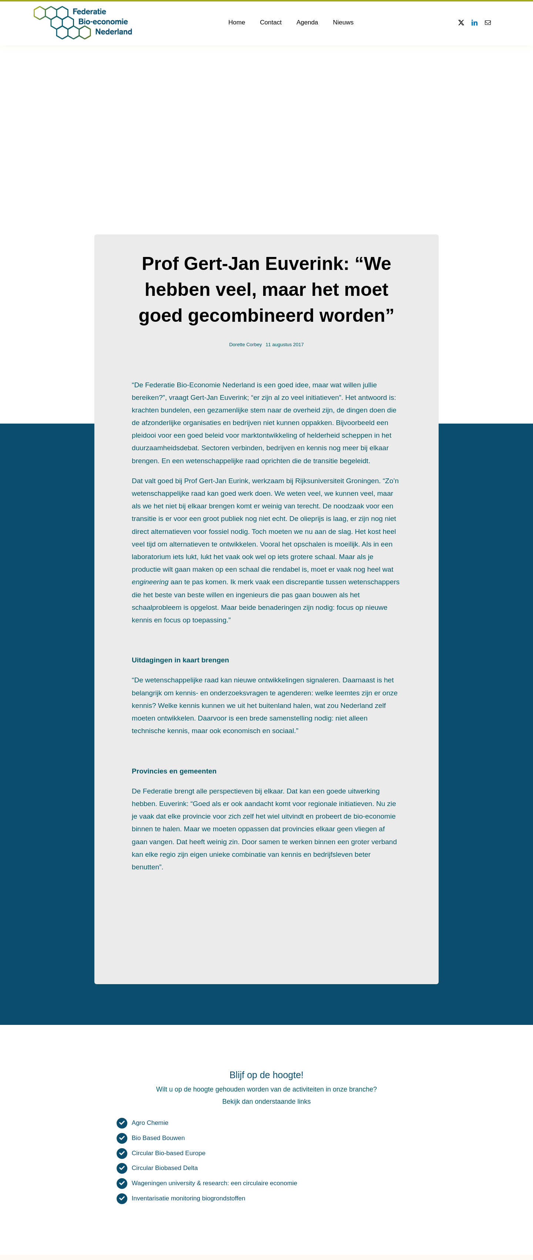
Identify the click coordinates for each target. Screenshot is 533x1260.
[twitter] (461, 23)
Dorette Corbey (245, 344)
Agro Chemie (150, 1122)
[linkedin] (474, 23)
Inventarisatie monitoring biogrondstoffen (188, 1198)
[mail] (488, 23)
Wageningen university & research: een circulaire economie (214, 1183)
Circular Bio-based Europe (168, 1153)
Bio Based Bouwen (158, 1138)
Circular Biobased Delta (165, 1168)
